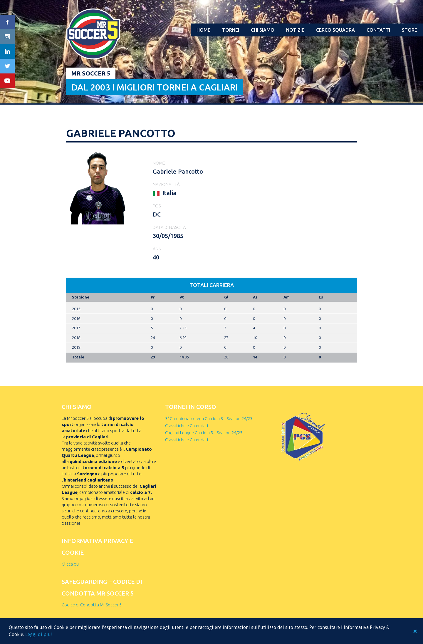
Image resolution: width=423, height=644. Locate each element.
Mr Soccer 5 (90, 73)
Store (409, 30)
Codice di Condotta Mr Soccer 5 (92, 604)
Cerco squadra (335, 30)
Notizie (295, 30)
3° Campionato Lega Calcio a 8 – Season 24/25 (208, 418)
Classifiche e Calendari (186, 425)
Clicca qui (71, 563)
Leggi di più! (38, 634)
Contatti (378, 30)
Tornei (230, 30)
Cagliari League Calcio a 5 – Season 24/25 (203, 432)
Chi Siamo (262, 30)
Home (203, 30)
